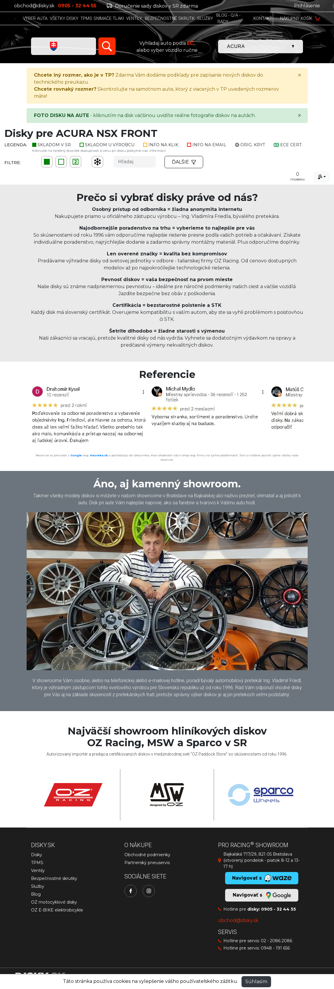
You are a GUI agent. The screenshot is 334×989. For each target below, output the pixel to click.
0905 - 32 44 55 (278, 909)
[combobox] (322, 177)
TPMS (37, 862)
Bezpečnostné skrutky (54, 878)
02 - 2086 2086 (276, 940)
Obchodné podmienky (147, 854)
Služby (37, 886)
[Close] (299, 75)
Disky (36, 854)
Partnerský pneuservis (147, 862)
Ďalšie (184, 162)
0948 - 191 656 (275, 948)
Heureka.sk (99, 455)
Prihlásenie (307, 5)
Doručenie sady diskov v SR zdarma (152, 6)
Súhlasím (256, 981)
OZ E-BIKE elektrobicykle (57, 910)
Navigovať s (262, 895)
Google (76, 455)
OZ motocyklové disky (54, 902)
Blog (36, 894)
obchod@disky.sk (34, 5)
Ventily (38, 870)
